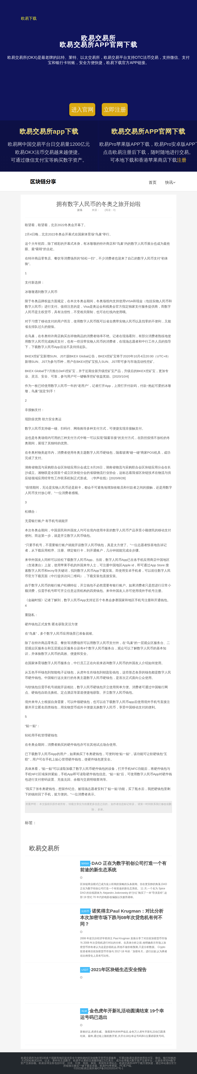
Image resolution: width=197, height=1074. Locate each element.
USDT (85, 969)
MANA (85, 863)
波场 (79, 210)
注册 (181, 160)
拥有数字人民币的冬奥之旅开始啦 (98, 204)
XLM (84, 1011)
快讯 (170, 182)
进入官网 (82, 109)
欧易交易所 (44, 181)
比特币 (85, 911)
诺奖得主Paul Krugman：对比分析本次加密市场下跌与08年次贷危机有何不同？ (121, 917)
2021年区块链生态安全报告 (119, 969)
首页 (153, 182)
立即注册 (115, 109)
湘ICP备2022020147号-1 (108, 1068)
